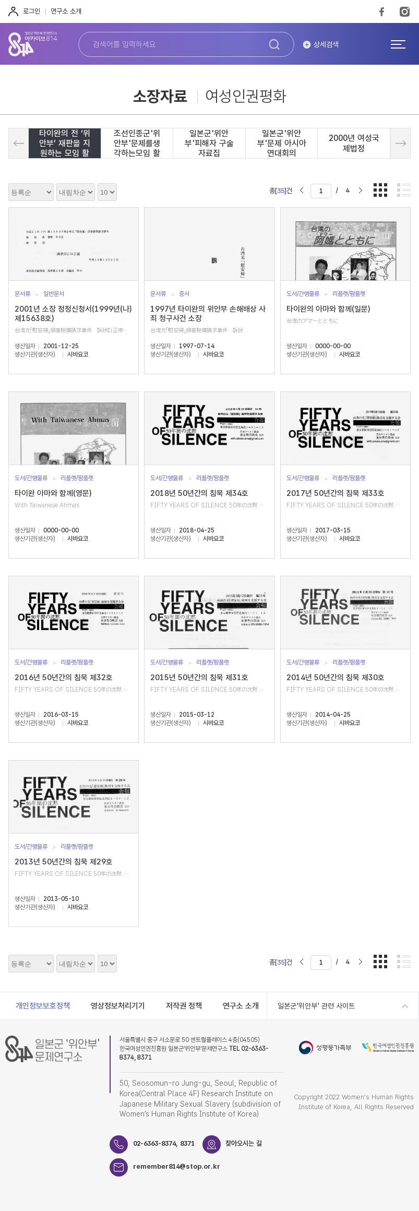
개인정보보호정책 (43, 1006)
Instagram (404, 11)
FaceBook (381, 11)
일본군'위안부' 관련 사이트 (316, 1006)
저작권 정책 (184, 1006)
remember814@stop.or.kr (176, 1166)
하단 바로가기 (0, 0)
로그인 (31, 11)
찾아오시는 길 (244, 1143)
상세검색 (326, 44)
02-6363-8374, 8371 (164, 1143)
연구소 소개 (66, 11)
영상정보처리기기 (118, 1006)
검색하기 (274, 44)
